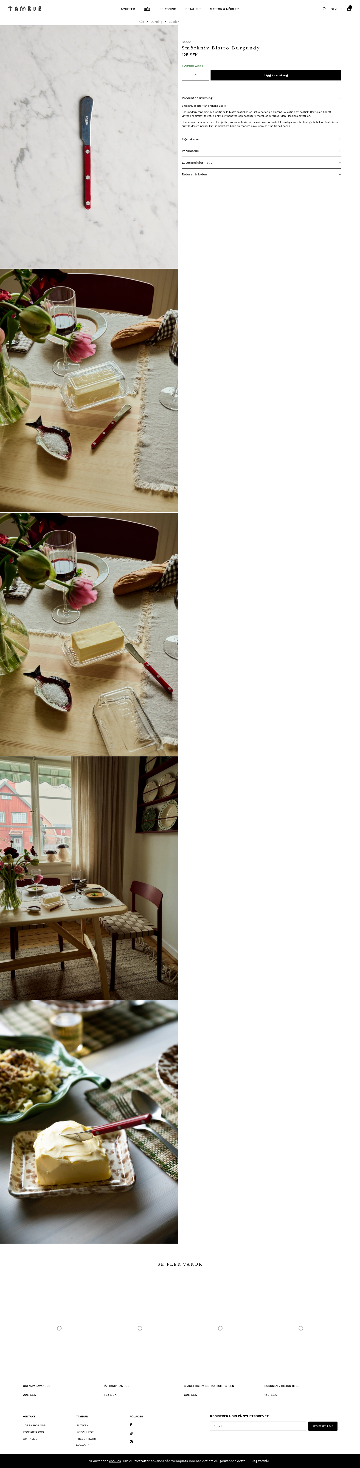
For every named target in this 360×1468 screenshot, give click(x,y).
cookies (115, 1461)
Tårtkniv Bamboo (117, 1386)
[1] (89, 147)
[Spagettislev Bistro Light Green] (220, 1328)
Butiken (82, 1425)
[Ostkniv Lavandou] (59, 1328)
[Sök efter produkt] (324, 9)
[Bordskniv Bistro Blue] (301, 1328)
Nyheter (128, 9)
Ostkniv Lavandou (37, 1386)
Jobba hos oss (34, 1425)
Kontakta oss (33, 1432)
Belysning (168, 9)
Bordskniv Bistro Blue (281, 1386)
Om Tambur (31, 1438)
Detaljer (193, 9)
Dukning (156, 21)
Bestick (174, 21)
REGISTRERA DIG (322, 1426)
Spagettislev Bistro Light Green (209, 1386)
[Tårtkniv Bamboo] (140, 1328)
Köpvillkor (85, 1432)
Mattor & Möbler (224, 9)
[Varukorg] (349, 9)
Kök (147, 9)
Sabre (186, 42)
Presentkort (86, 1438)
